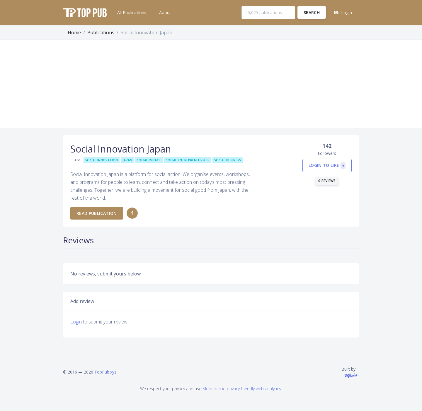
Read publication (96, 213)
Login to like (327, 165)
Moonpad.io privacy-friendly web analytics (242, 388)
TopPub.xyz (105, 372)
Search (312, 12)
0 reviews (327, 180)
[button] (131, 12)
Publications (100, 32)
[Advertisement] (211, 84)
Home (74, 32)
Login (76, 321)
